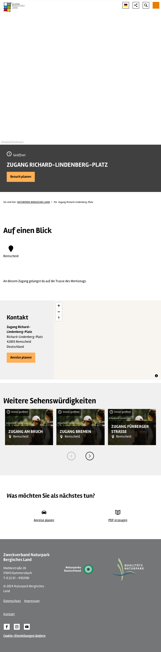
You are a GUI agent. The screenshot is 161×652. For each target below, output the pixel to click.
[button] (21, 177)
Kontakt (9, 614)
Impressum (32, 601)
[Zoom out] (59, 312)
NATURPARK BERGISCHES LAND (33, 202)
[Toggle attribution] (156, 375)
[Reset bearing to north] (59, 318)
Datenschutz (12, 601)
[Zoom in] (59, 306)
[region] (107, 340)
